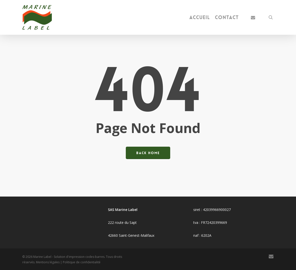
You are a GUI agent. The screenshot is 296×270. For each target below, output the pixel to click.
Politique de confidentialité (81, 262)
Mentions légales (48, 262)
